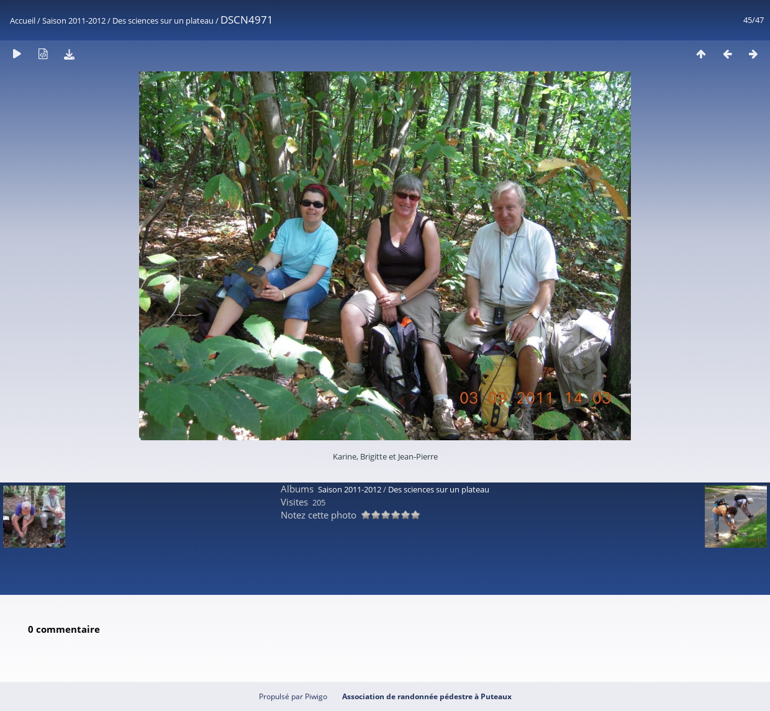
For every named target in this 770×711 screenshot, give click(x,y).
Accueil (22, 20)
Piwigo (316, 696)
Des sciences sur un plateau (163, 20)
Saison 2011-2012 (74, 20)
